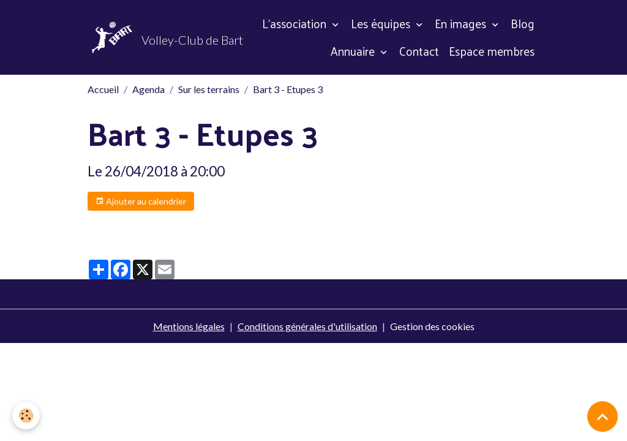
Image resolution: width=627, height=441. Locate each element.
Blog (523, 23)
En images (462, 23)
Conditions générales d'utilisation (307, 326)
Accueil (103, 89)
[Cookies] (26, 415)
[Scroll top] (602, 416)
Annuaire (354, 50)
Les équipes (382, 23)
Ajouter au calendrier (141, 201)
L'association (295, 23)
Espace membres (492, 50)
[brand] (141, 37)
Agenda (148, 89)
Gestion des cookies (432, 326)
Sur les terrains (208, 89)
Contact (419, 50)
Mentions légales (189, 326)
